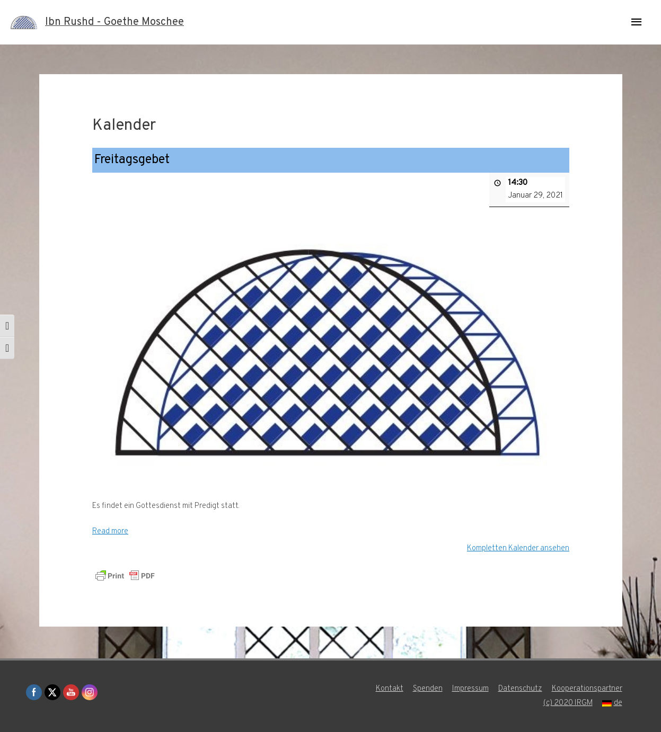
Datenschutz (520, 689)
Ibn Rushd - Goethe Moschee (114, 22)
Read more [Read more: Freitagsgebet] (110, 531)
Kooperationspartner (587, 689)
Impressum (470, 689)
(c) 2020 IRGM (568, 703)
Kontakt (389, 689)
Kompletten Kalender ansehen (517, 548)
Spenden (428, 689)
